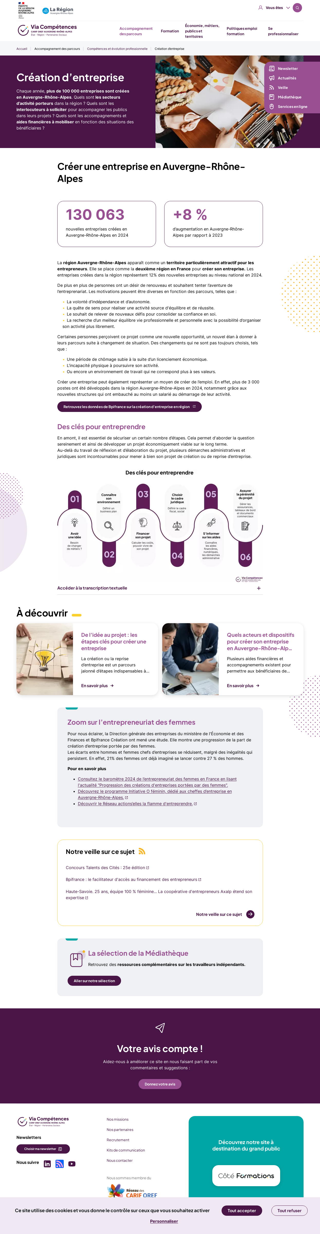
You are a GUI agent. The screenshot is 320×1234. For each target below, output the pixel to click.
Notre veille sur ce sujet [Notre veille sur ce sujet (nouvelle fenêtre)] (219, 914)
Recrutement (118, 1139)
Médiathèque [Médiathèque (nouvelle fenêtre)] (286, 97)
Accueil (21, 49)
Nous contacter (120, 1160)
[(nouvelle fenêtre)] (132, 1193)
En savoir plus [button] (94, 685)
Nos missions (118, 1119)
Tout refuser (289, 1210)
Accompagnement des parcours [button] (136, 31)
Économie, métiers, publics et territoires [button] (202, 31)
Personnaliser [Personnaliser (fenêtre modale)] (164, 1221)
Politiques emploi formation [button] (242, 31)
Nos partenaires (120, 1129)
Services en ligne (289, 106)
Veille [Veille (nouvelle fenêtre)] (279, 87)
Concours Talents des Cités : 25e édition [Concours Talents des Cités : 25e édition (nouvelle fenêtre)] (105, 867)
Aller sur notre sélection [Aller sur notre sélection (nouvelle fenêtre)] (94, 980)
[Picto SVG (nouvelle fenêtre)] (47, 1164)
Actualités (283, 78)
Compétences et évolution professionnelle (117, 49)
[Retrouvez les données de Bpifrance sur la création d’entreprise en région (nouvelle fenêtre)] (129, 406)
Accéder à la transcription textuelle (92, 588)
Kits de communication (126, 1150)
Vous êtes (274, 7)
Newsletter (284, 68)
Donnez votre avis (160, 1084)
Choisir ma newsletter (40, 1149)
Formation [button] (170, 31)
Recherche (297, 8)
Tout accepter (242, 1210)
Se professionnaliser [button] (283, 31)
